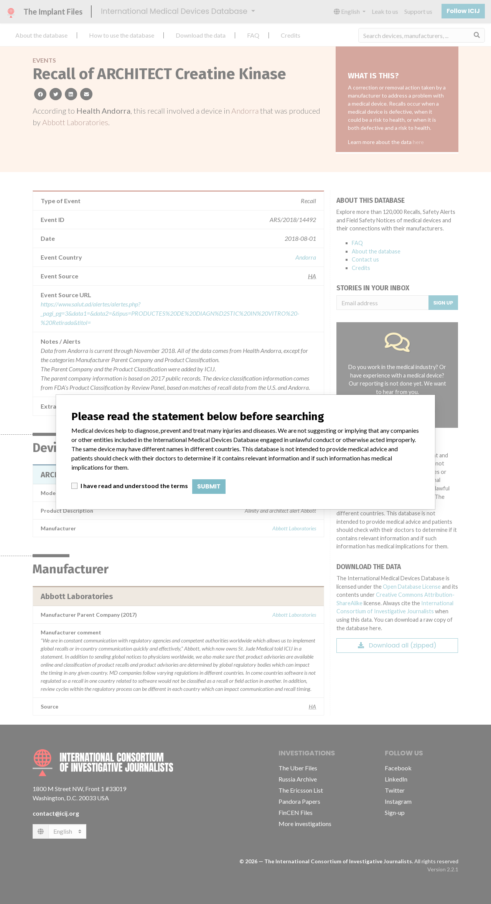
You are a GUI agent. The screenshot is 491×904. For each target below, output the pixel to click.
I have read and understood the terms (134, 485)
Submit (209, 486)
